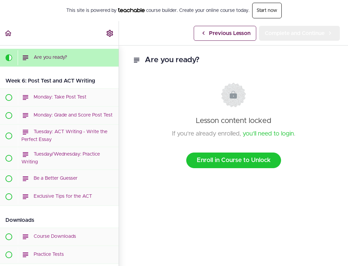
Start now (267, 10)
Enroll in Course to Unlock (234, 160)
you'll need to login (268, 134)
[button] (8, 33)
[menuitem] (110, 33)
